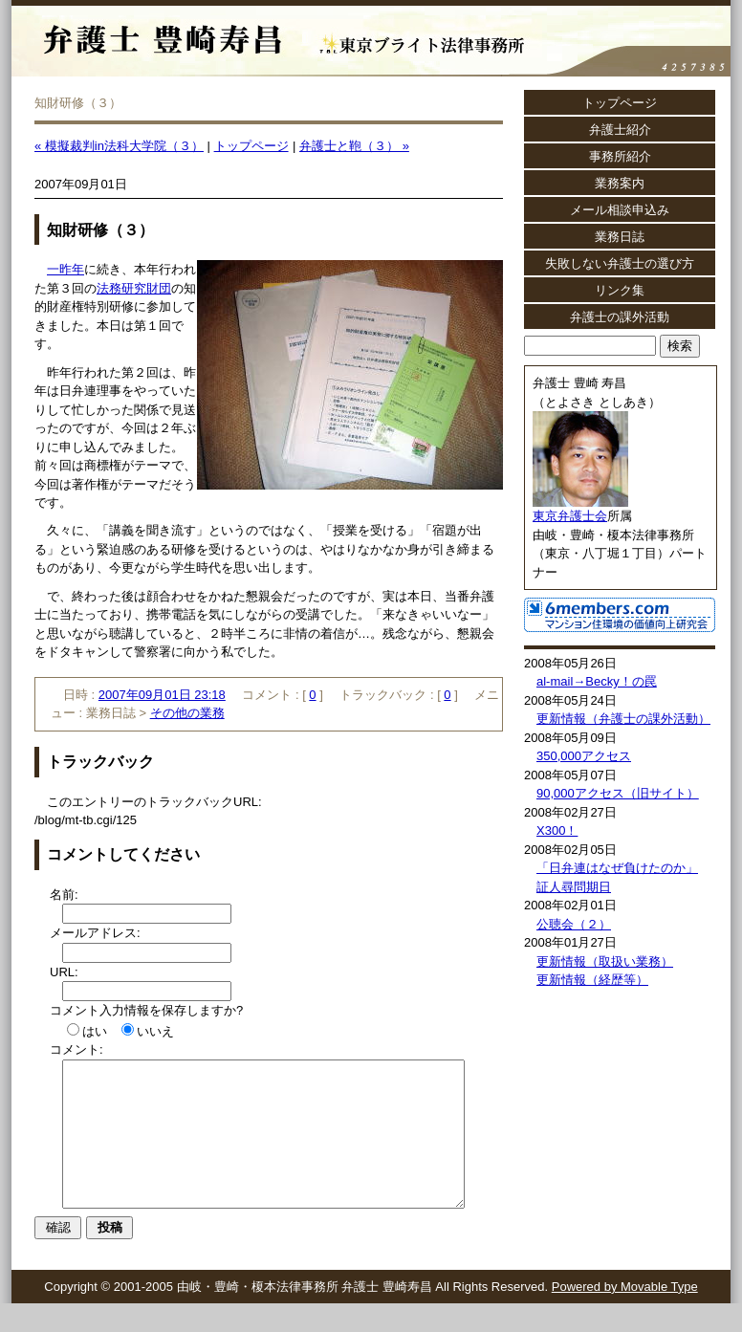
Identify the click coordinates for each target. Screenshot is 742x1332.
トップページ (251, 146)
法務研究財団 (134, 288)
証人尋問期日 (573, 887)
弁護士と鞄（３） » (354, 146)
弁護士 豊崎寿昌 (276, 28)
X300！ (557, 830)
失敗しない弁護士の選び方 (619, 263)
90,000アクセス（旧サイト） (617, 793)
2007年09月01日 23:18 (162, 695)
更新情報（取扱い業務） (604, 961)
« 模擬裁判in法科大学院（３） (119, 146)
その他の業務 (187, 713)
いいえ (155, 1031)
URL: (64, 972)
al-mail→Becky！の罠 (596, 681)
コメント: (76, 1049)
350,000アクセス (583, 756)
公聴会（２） (573, 924)
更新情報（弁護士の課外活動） (623, 718)
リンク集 (619, 290)
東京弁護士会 (570, 516)
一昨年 (65, 269)
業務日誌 (619, 236)
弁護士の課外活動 (619, 317)
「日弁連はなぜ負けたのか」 (617, 868)
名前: (64, 894)
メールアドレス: (95, 933)
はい (94, 1031)
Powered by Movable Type (625, 1315)
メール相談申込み (619, 210)
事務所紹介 (620, 156)
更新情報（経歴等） (592, 979)
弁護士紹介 (620, 129)
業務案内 (619, 183)
